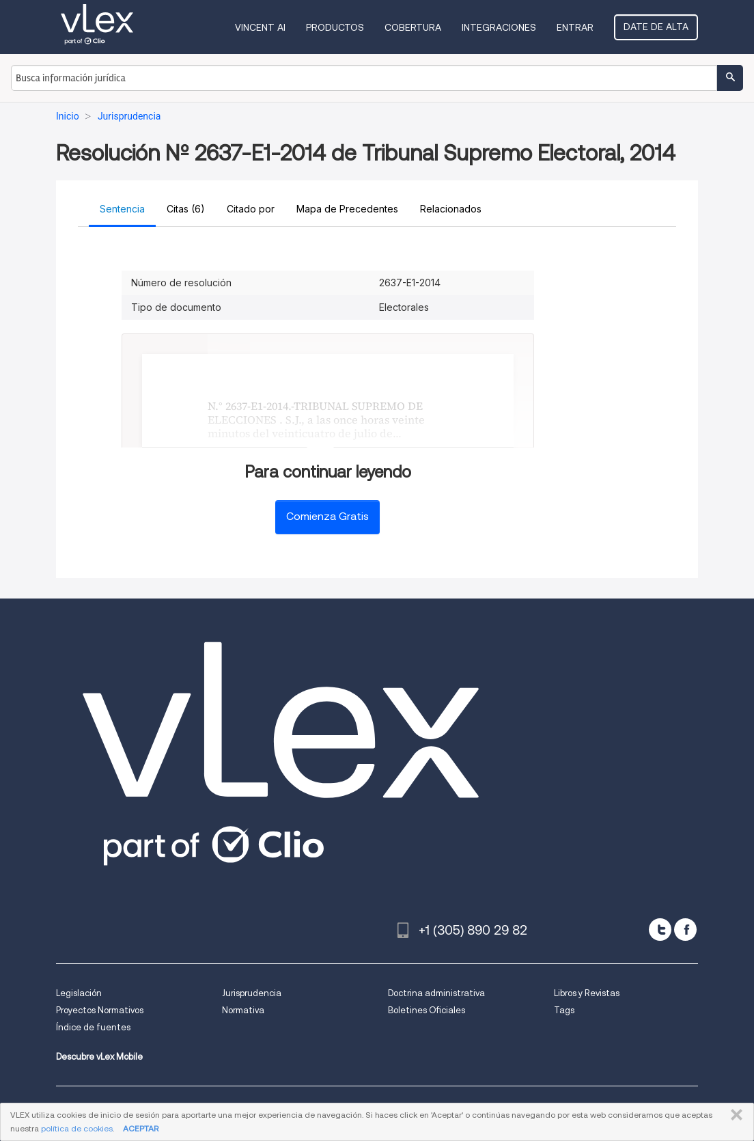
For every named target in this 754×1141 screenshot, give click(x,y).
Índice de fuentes (93, 1027)
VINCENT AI (260, 27)
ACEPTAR (140, 1128)
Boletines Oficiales (426, 1010)
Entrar (575, 27)
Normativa (243, 1010)
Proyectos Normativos (99, 1010)
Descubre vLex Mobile (99, 1056)
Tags (564, 1010)
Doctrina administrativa (436, 993)
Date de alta (656, 26)
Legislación (79, 993)
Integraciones (499, 27)
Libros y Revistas (586, 993)
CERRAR (734, 1115)
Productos (335, 27)
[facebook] (685, 929)
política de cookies (77, 1128)
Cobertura (413, 27)
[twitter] (660, 929)
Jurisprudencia (251, 993)
